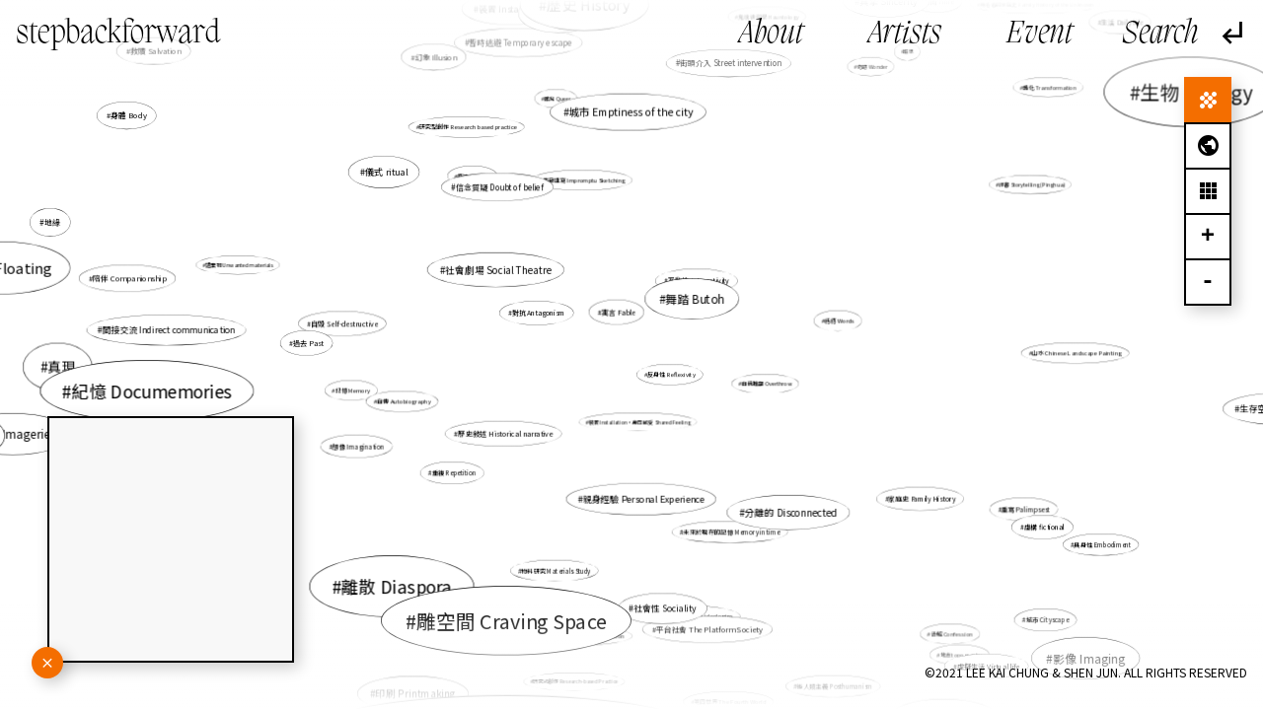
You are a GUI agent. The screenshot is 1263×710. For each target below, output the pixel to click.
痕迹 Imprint (474, 175)
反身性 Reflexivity (671, 375)
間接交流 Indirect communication (169, 329)
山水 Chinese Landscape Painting (1071, 353)
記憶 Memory (354, 389)
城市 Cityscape (1043, 616)
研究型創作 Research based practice (469, 128)
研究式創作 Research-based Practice (576, 677)
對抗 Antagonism (538, 313)
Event (1039, 34)
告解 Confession (951, 634)
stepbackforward (118, 34)
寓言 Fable (618, 312)
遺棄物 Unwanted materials (239, 265)
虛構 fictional (1039, 525)
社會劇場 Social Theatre (498, 269)
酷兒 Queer (557, 99)
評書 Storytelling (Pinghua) (1029, 185)
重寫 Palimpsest (1026, 509)
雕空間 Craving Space (512, 619)
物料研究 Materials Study (555, 570)
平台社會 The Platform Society (708, 626)
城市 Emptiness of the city (631, 112)
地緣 (52, 222)
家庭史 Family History (920, 498)
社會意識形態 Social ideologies (691, 615)
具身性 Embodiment (1101, 543)
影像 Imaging (1076, 649)
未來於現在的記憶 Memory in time (730, 530)
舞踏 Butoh (695, 298)
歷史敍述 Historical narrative (505, 433)
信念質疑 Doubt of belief (500, 187)
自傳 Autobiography (407, 400)
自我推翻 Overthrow (765, 384)
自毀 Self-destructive (344, 323)
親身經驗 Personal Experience (643, 498)
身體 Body (134, 117)
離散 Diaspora (403, 579)
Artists (904, 34)
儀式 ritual (387, 172)
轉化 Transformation (1044, 91)
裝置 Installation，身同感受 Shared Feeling (639, 422)
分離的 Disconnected (791, 512)
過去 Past (310, 343)
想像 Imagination (360, 446)
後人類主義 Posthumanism (835, 685)
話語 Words (837, 321)
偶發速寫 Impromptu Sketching (583, 179)
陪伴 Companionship (130, 278)
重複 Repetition (453, 472)
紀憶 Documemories (156, 390)
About (771, 34)
